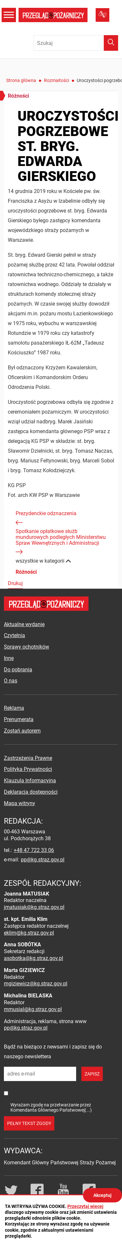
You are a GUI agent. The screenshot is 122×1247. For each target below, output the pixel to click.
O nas (10, 681)
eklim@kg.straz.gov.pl (29, 933)
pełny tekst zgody (29, 1123)
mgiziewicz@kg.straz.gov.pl (35, 983)
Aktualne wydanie (24, 624)
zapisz (92, 1073)
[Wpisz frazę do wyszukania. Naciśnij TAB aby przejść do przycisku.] (76, 43)
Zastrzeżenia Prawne (28, 758)
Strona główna (21, 80)
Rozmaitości (56, 80)
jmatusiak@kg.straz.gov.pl (34, 907)
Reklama (14, 708)
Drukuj (15, 583)
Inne (9, 658)
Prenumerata (19, 719)
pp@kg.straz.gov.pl (42, 859)
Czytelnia (14, 635)
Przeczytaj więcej (85, 1206)
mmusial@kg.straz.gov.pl (33, 1009)
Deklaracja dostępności (31, 792)
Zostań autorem (22, 731)
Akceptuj (102, 1195)
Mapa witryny (19, 803)
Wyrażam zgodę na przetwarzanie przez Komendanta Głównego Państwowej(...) (51, 1107)
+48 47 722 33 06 (34, 850)
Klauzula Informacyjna (30, 780)
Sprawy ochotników (26, 647)
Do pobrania (18, 669)
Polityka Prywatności (28, 769)
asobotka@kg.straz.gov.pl (33, 958)
